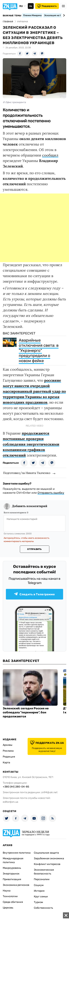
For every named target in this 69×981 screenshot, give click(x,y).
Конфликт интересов (47, 864)
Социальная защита (46, 852)
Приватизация (12, 879)
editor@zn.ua (10, 801)
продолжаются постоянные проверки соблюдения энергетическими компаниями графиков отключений (31, 444)
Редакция (9, 756)
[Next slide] (63, 15)
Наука (6, 890)
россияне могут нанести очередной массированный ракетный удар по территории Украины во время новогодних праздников (34, 391)
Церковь (8, 907)
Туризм (38, 902)
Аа (30, 6)
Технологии (10, 896)
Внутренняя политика (17, 852)
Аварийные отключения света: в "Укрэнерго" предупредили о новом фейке (39, 350)
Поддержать (47, 6)
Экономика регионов (16, 885)
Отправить (34, 549)
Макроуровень (12, 868)
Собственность (43, 907)
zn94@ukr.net (49, 792)
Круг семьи (41, 896)
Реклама (8, 750)
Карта (6, 762)
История (39, 890)
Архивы (7, 745)
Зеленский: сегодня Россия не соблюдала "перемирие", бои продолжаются (26, 712)
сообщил (50, 155)
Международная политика (13, 860)
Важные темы (12, 15)
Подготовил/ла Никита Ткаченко (26, 473)
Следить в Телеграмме (34, 594)
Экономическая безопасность (44, 871)
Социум (39, 885)
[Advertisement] (34, 227)
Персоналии (41, 879)
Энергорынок (11, 873)
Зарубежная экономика (49, 858)
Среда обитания (13, 902)
